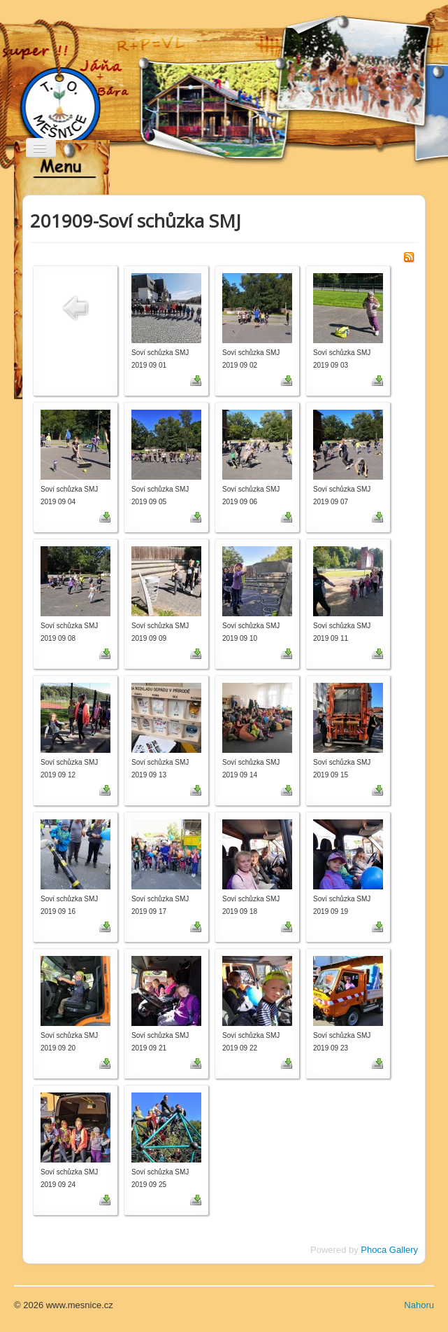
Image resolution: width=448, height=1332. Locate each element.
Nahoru (419, 1305)
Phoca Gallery (389, 1249)
